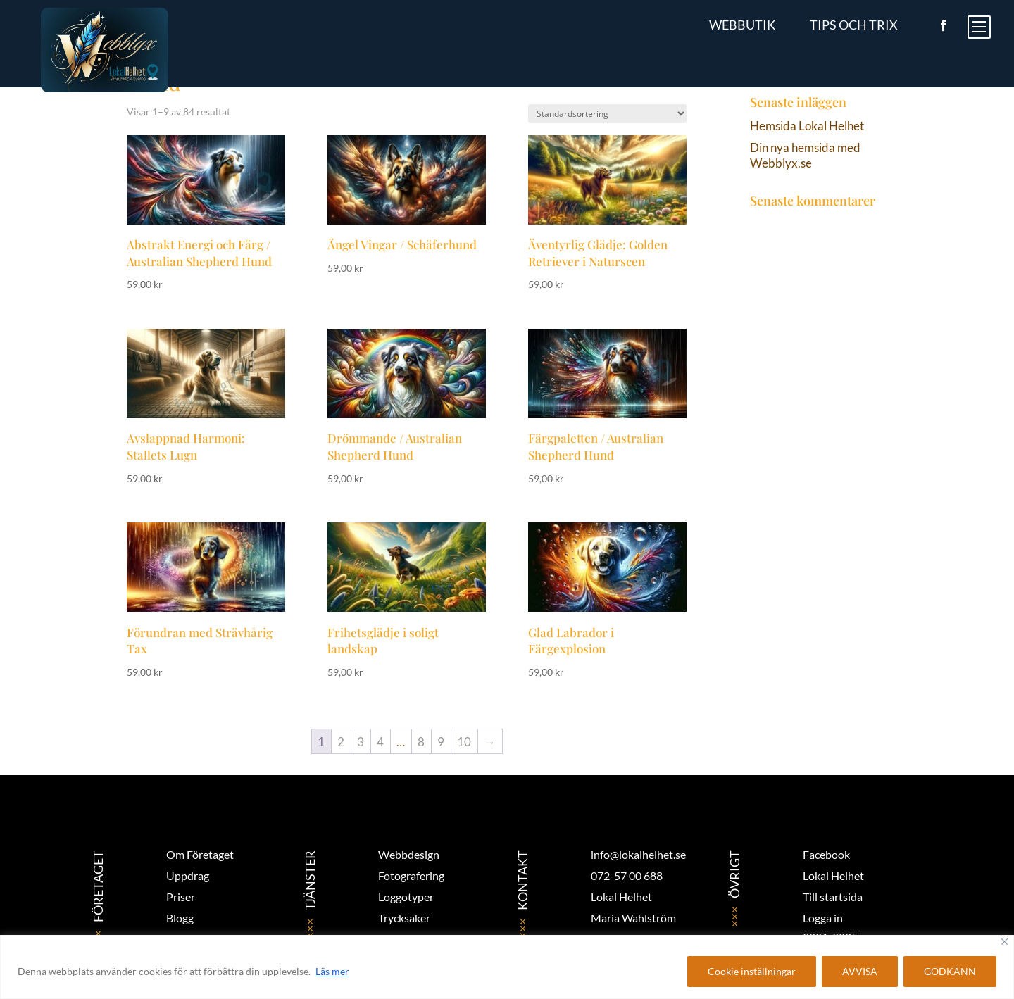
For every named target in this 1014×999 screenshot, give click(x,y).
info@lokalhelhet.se (638, 854)
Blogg (180, 917)
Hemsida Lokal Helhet (807, 125)
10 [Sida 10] (464, 741)
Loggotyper (406, 896)
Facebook (826, 854)
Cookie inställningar (752, 971)
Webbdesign (408, 854)
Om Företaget (200, 854)
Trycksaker (404, 917)
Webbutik (742, 24)
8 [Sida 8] (421, 741)
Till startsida (833, 896)
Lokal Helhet (833, 875)
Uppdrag (187, 875)
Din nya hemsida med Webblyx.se (805, 155)
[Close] (1004, 941)
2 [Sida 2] (340, 741)
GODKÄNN (950, 971)
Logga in (823, 917)
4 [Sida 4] (380, 741)
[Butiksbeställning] (607, 113)
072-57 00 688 (627, 875)
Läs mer (332, 971)
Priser (180, 896)
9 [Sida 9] (440, 741)
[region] (507, 967)
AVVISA (859, 971)
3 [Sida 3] (360, 741)
